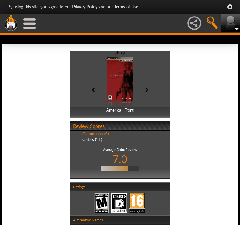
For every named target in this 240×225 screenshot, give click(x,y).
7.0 (120, 159)
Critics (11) (92, 139)
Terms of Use (126, 6)
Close (230, 6)
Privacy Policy (85, 6)
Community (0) (95, 133)
